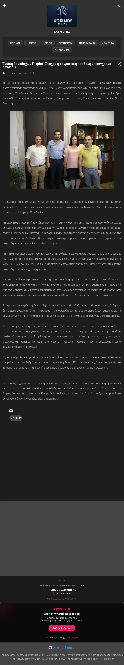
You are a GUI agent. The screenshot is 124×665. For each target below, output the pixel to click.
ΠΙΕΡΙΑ (48, 43)
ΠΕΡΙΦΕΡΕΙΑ (65, 43)
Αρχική (15, 418)
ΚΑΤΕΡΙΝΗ (32, 43)
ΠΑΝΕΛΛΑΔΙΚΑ (87, 43)
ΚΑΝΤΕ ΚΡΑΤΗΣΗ (62, 628)
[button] (119, 64)
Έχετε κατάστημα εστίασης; (62, 638)
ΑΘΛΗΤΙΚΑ (108, 43)
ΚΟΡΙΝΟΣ (15, 43)
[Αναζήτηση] (119, 6)
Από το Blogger (62, 648)
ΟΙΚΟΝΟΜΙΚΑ (62, 50)
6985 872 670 (62, 593)
